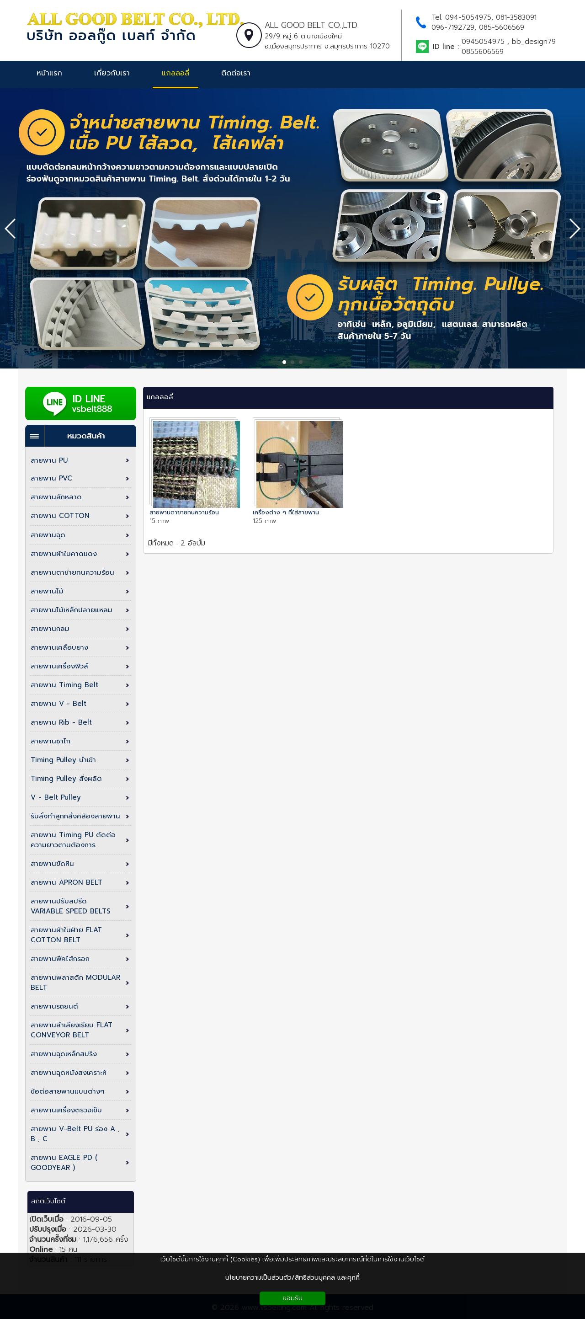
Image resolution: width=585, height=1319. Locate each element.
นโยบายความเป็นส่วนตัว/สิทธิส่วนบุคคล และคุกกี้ (292, 1277)
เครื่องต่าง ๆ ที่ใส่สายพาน (286, 512)
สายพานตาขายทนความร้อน (184, 512)
